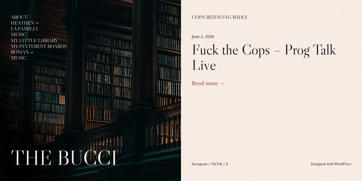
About (19, 17)
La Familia (24, 28)
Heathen (22, 22)
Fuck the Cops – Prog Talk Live (264, 57)
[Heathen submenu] (37, 22)
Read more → (208, 83)
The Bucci (64, 157)
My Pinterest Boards (39, 46)
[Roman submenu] (31, 52)
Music (19, 34)
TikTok (216, 164)
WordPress (342, 164)
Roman (20, 52)
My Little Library (34, 40)
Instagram (199, 164)
